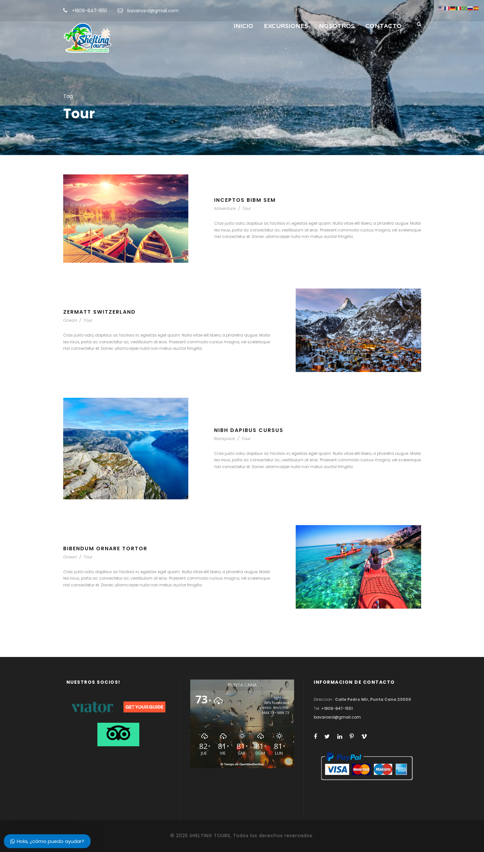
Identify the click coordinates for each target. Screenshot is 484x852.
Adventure (225, 208)
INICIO (243, 26)
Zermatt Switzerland (99, 312)
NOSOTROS (337, 26)
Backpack (224, 439)
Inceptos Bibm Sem (245, 200)
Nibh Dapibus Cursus (248, 430)
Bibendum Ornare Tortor (105, 548)
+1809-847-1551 (89, 10)
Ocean (70, 320)
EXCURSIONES (286, 26)
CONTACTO (383, 26)
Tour (246, 208)
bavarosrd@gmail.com (153, 10)
